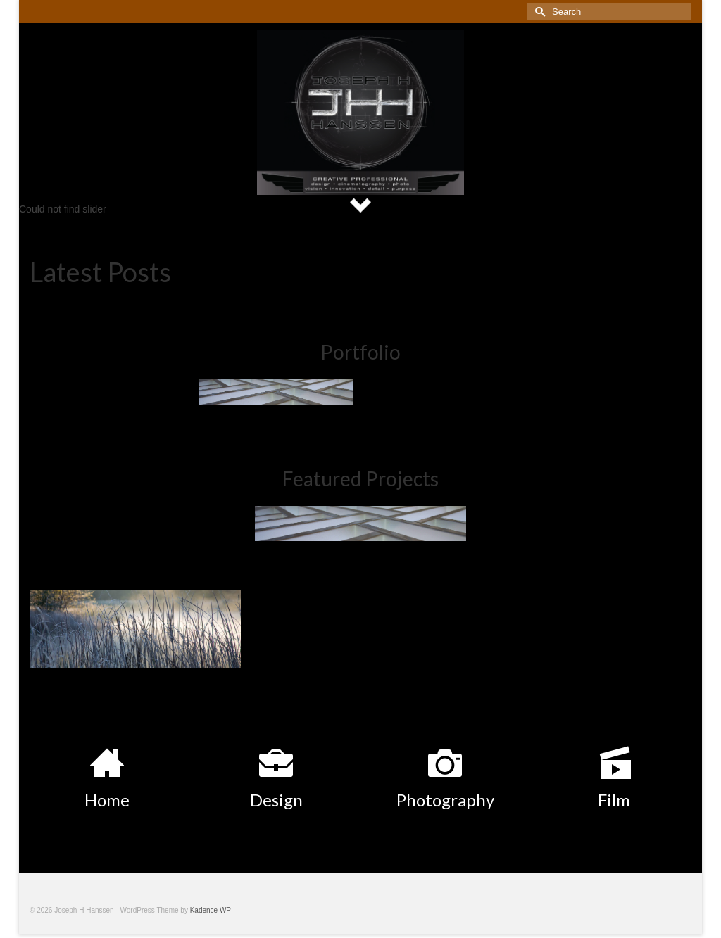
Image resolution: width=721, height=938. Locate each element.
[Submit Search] (537, 11)
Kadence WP (210, 910)
